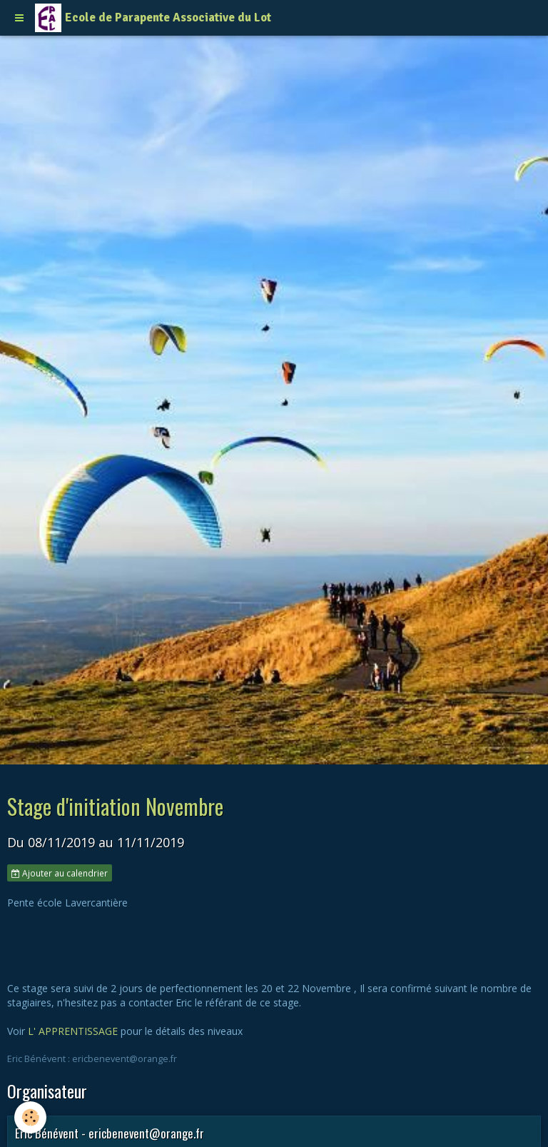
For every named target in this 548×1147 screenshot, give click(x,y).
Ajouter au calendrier (59, 873)
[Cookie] (30, 1117)
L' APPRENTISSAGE (73, 1031)
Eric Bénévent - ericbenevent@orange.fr (109, 1133)
